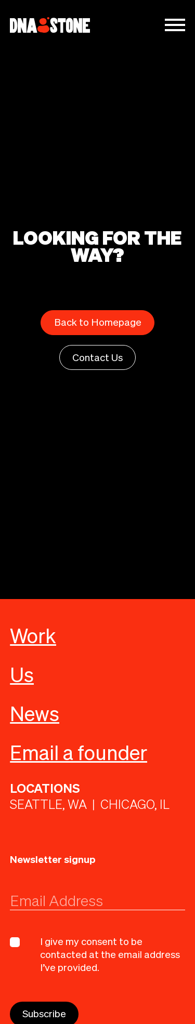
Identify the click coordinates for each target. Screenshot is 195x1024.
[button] (175, 25)
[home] (50, 25)
